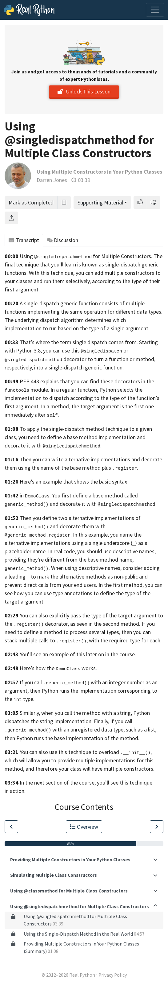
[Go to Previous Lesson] (11, 826)
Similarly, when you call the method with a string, (76, 712)
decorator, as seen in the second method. (92, 623)
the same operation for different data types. (111, 311)
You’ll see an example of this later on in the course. (78, 654)
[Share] (11, 218)
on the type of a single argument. (111, 328)
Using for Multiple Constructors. (86, 256)
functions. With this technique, (39, 272)
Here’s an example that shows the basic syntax (73, 481)
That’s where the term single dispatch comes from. (79, 342)
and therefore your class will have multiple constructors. (90, 768)
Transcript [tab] (24, 240)
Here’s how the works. (58, 668)
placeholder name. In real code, (40, 551)
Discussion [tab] (62, 240)
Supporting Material (100, 202)
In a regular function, (74, 389)
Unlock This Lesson (84, 91)
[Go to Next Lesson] (156, 826)
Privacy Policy (112, 975)
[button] (140, 202)
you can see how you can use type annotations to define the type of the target (83, 593)
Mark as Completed (31, 202)
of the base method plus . (96, 467)
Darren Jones (52, 179)
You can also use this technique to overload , (86, 752)
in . (35, 495)
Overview (84, 826)
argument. (33, 601)
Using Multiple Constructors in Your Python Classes (99, 171)
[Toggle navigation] (155, 10)
